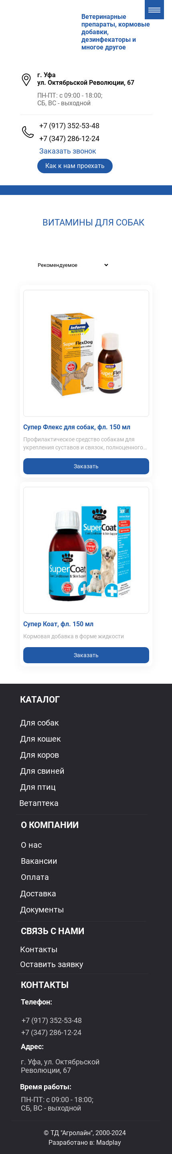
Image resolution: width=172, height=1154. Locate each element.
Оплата (35, 877)
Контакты (39, 949)
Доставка (38, 894)
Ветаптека (39, 803)
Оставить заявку (51, 964)
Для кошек (40, 739)
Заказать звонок (67, 151)
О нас (31, 845)
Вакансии (39, 861)
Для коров (39, 755)
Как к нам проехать (75, 166)
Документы (42, 910)
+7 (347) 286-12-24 (69, 138)
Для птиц (38, 787)
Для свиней (42, 771)
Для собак (39, 723)
